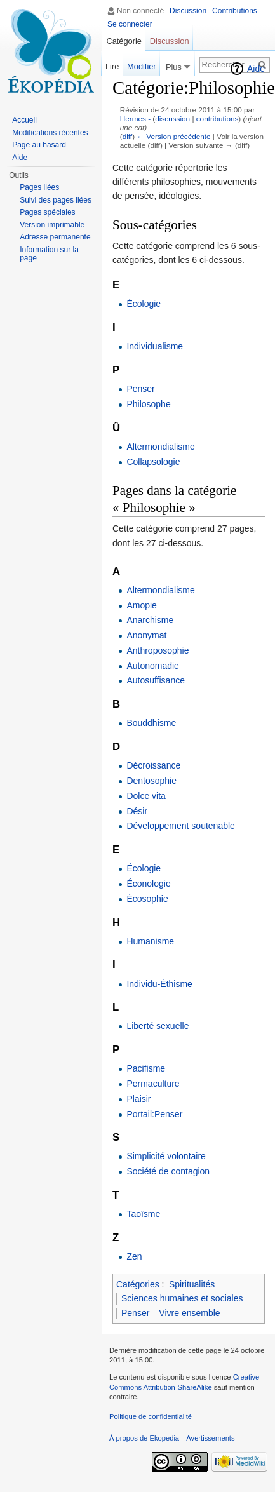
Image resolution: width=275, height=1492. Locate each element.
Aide (256, 69)
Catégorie (124, 41)
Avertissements (210, 1438)
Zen (134, 1256)
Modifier (141, 66)
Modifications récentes (50, 132)
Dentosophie (151, 781)
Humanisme (150, 941)
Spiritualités (192, 1284)
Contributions (234, 10)
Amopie (141, 605)
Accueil (24, 120)
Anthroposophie (157, 650)
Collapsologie (153, 462)
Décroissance (153, 765)
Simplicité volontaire (166, 1156)
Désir (136, 811)
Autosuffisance (155, 680)
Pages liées (39, 187)
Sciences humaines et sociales (182, 1298)
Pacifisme (145, 1068)
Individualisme (154, 346)
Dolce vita (145, 796)
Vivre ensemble (189, 1313)
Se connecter (129, 24)
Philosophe (148, 404)
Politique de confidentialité (150, 1416)
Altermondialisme (160, 446)
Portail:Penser (154, 1114)
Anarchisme (149, 620)
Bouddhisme (151, 723)
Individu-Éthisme (159, 984)
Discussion (188, 10)
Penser (140, 389)
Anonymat (146, 635)
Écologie (143, 304)
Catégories (137, 1284)
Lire (112, 66)
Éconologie (148, 883)
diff (127, 136)
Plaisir (138, 1099)
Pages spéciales (47, 212)
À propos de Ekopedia (144, 1438)
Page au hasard (39, 144)
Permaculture (152, 1084)
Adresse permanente (55, 236)
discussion (172, 118)
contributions (217, 118)
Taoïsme (143, 1214)
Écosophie (147, 899)
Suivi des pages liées (55, 200)
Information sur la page (49, 254)
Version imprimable (52, 224)
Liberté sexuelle (157, 1026)
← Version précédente (173, 136)
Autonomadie (152, 666)
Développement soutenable (180, 826)
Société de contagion (168, 1171)
